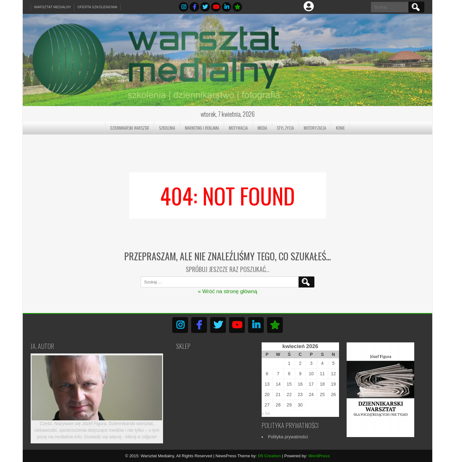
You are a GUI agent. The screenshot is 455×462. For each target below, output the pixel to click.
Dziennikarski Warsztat (129, 128)
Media (262, 128)
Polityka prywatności (288, 436)
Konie (340, 128)
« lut (266, 413)
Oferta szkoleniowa (98, 7)
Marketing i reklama (202, 128)
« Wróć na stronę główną (227, 291)
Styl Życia (285, 128)
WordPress (319, 455)
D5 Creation (269, 455)
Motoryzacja (315, 128)
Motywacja (238, 128)
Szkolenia (167, 128)
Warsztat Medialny (52, 7)
